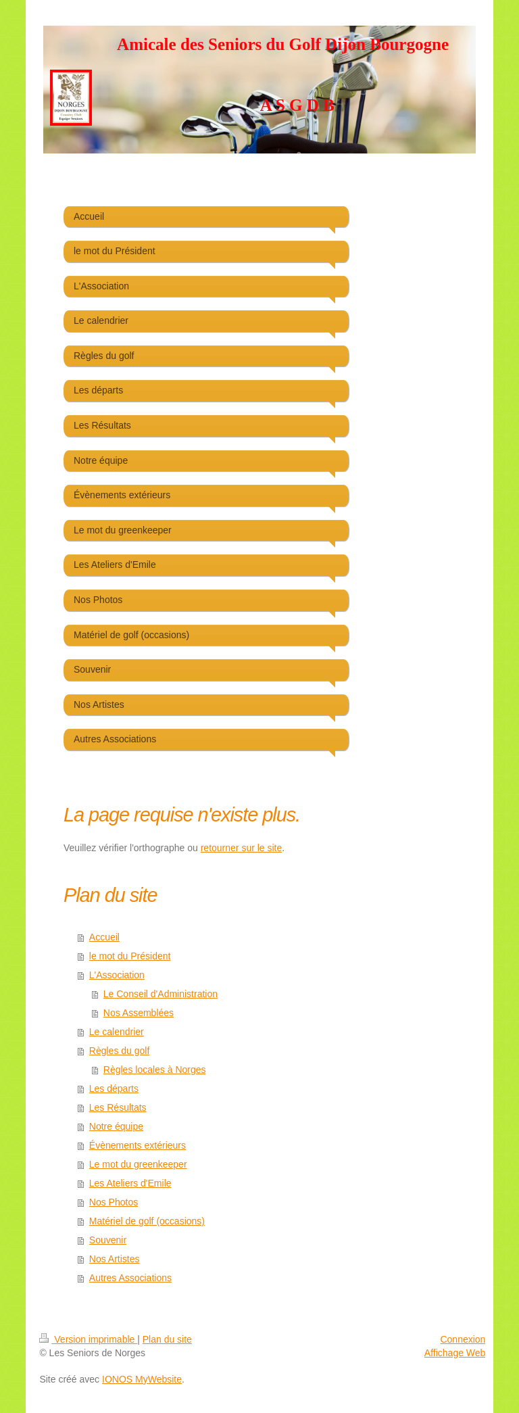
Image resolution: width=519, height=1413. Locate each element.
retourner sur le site (241, 847)
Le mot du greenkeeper (138, 1164)
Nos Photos (113, 1202)
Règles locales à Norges (154, 1069)
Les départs (114, 1088)
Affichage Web (455, 1352)
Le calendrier (116, 1031)
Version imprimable (88, 1339)
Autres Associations (130, 1277)
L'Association (117, 974)
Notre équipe (116, 1126)
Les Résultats (118, 1107)
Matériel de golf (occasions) (147, 1221)
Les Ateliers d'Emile (130, 1183)
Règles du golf (119, 1050)
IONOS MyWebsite (142, 1379)
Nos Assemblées (138, 1012)
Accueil (104, 937)
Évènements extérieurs (137, 1145)
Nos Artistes (114, 1258)
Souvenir (107, 1240)
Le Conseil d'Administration (160, 993)
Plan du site (167, 1339)
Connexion (462, 1339)
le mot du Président (130, 956)
